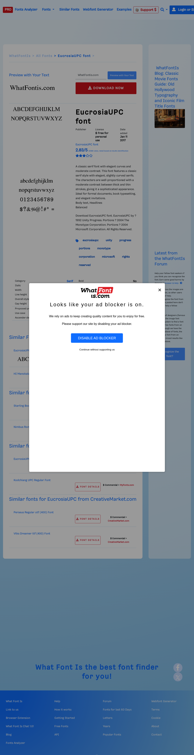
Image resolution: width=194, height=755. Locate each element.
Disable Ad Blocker (97, 338)
